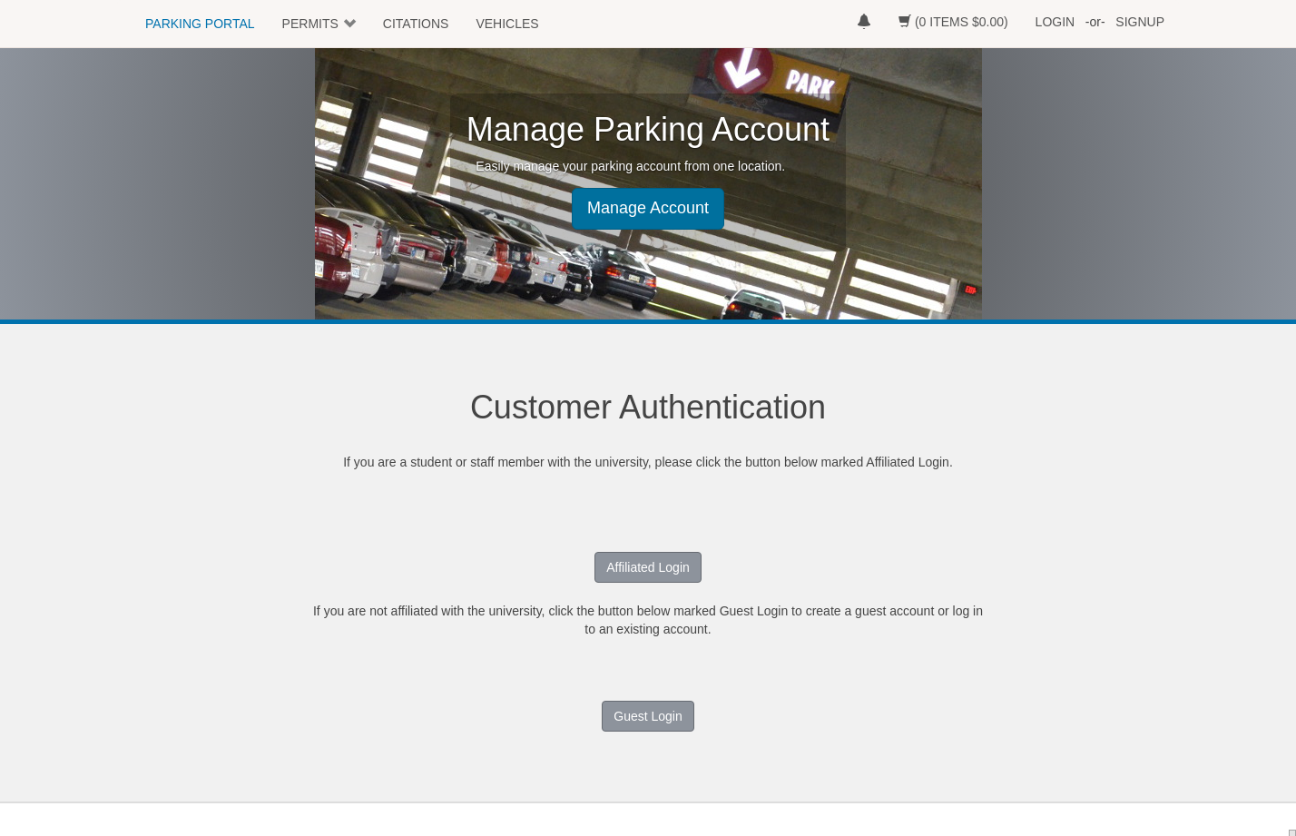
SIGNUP (1139, 22)
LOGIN (1055, 22)
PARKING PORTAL (200, 23)
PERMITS (310, 23)
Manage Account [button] (648, 208)
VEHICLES (507, 23)
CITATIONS (416, 23)
